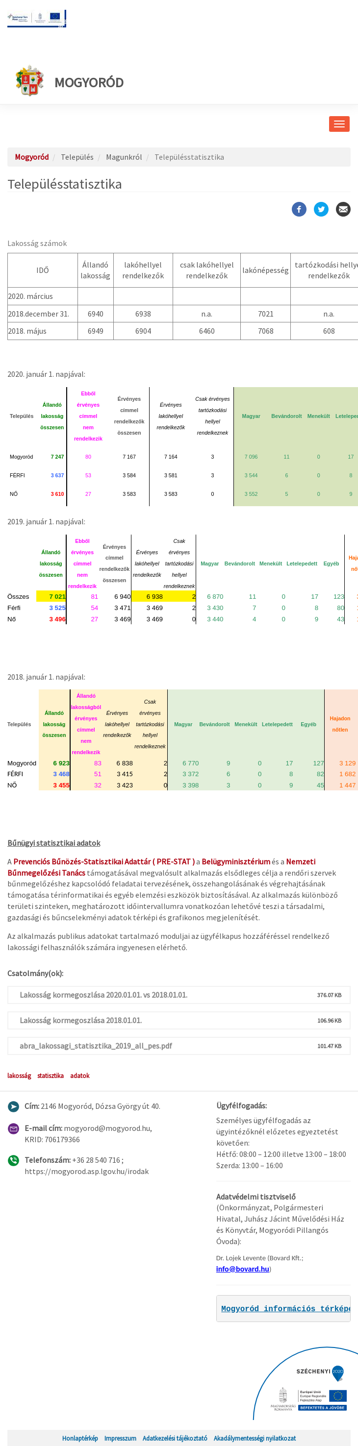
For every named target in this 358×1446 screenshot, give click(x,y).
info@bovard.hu (242, 1269)
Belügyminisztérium (236, 861)
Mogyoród (69, 80)
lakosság (19, 1075)
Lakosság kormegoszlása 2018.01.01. (81, 1020)
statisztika (50, 1075)
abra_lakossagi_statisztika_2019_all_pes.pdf (96, 1046)
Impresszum (120, 1438)
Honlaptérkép (80, 1438)
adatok (79, 1075)
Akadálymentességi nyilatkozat (255, 1438)
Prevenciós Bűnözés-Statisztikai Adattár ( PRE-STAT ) (104, 861)
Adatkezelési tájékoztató (175, 1438)
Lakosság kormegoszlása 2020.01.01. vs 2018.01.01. (103, 995)
